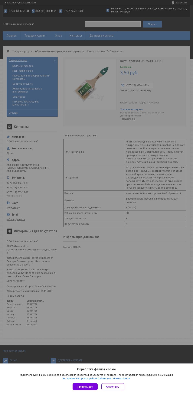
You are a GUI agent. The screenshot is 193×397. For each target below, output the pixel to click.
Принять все (85, 386)
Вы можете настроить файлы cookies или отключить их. (95, 378)
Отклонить (112, 386)
